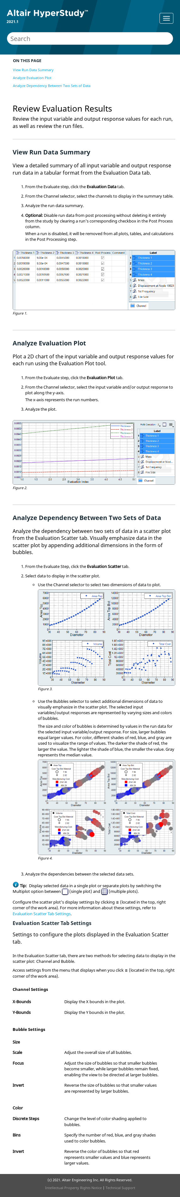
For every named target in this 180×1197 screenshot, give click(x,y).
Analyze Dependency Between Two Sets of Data (51, 85)
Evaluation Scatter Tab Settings (42, 914)
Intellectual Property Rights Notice (73, 1187)
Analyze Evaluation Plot (32, 77)
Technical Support (120, 1187)
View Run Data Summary (33, 69)
